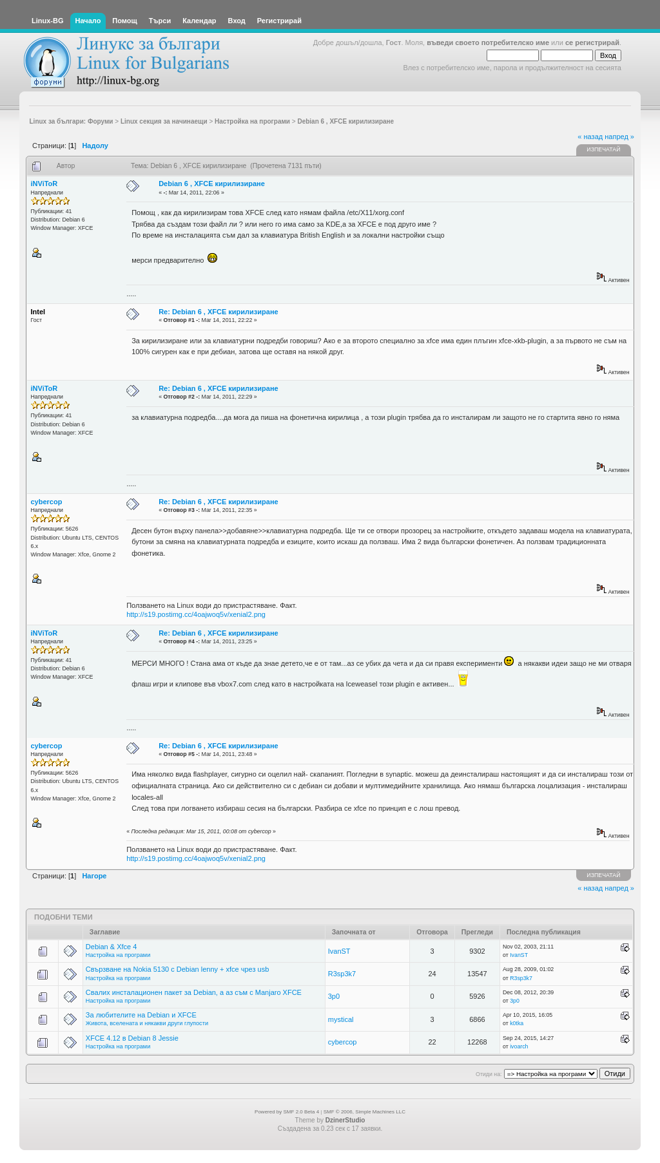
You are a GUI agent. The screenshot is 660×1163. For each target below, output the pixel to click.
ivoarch (519, 1046)
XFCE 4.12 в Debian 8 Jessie (132, 1038)
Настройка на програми (118, 955)
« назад (590, 136)
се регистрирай (592, 42)
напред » (619, 136)
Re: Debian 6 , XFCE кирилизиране (218, 312)
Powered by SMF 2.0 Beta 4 (287, 1112)
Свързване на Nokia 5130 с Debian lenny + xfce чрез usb (177, 969)
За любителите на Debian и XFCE (141, 1015)
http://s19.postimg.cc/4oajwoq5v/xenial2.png (196, 614)
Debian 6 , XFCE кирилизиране (212, 183)
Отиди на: (488, 1074)
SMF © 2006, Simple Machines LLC (364, 1112)
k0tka (516, 1023)
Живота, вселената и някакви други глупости (147, 1023)
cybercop (47, 502)
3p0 (334, 996)
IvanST (339, 951)
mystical (341, 1019)
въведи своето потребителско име (488, 42)
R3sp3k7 (342, 974)
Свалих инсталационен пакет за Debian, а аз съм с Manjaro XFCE (194, 992)
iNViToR (44, 183)
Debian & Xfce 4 (111, 946)
